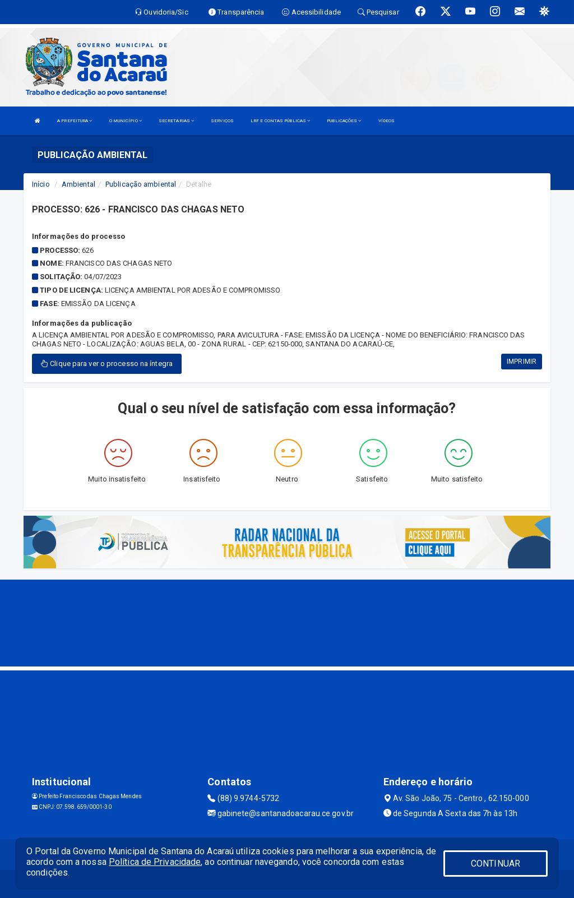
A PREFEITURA (74, 120)
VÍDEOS (386, 120)
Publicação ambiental (140, 184)
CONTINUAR (495, 863)
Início (41, 184)
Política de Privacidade (155, 862)
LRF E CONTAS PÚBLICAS (280, 120)
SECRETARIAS (176, 120)
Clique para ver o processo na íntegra (107, 363)
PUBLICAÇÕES (344, 120)
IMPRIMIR (521, 361)
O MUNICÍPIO (125, 120)
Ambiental (78, 184)
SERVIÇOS (222, 120)
